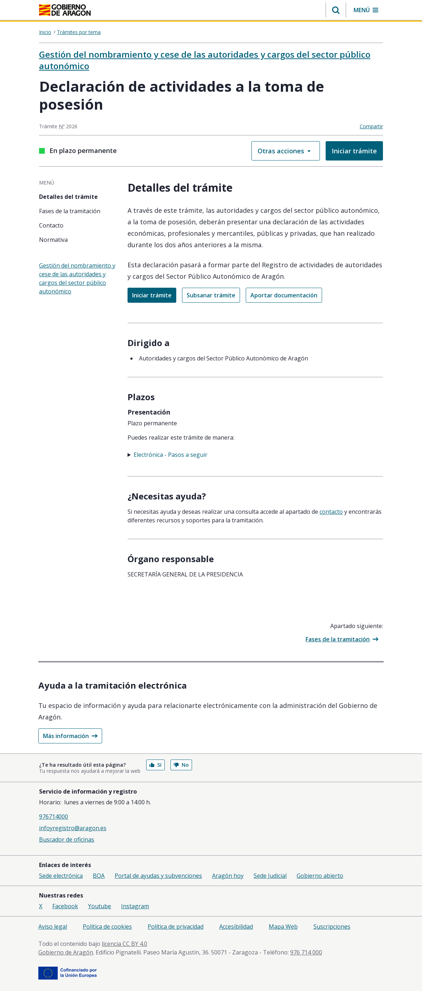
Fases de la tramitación (342, 639)
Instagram (135, 906)
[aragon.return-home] (65, 10)
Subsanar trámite (211, 295)
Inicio (45, 32)
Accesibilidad (236, 926)
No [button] (181, 764)
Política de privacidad (175, 926)
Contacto (331, 512)
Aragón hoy (228, 876)
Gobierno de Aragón (65, 952)
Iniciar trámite (354, 151)
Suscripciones (331, 926)
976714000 (53, 816)
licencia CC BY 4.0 (124, 944)
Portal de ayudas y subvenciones (158, 876)
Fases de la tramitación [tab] (69, 211)
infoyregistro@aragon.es (72, 828)
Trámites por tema (79, 32)
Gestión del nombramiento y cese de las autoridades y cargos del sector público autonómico (204, 60)
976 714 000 (306, 952)
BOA (99, 876)
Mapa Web (283, 926)
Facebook (65, 906)
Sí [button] (155, 764)
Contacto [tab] (51, 225)
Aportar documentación (283, 295)
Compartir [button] (371, 126)
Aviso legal (52, 926)
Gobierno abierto (320, 876)
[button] (336, 10)
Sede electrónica (61, 876)
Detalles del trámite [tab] (68, 197)
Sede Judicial (270, 876)
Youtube (99, 906)
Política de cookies (107, 926)
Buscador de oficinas (66, 839)
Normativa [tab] (53, 240)
